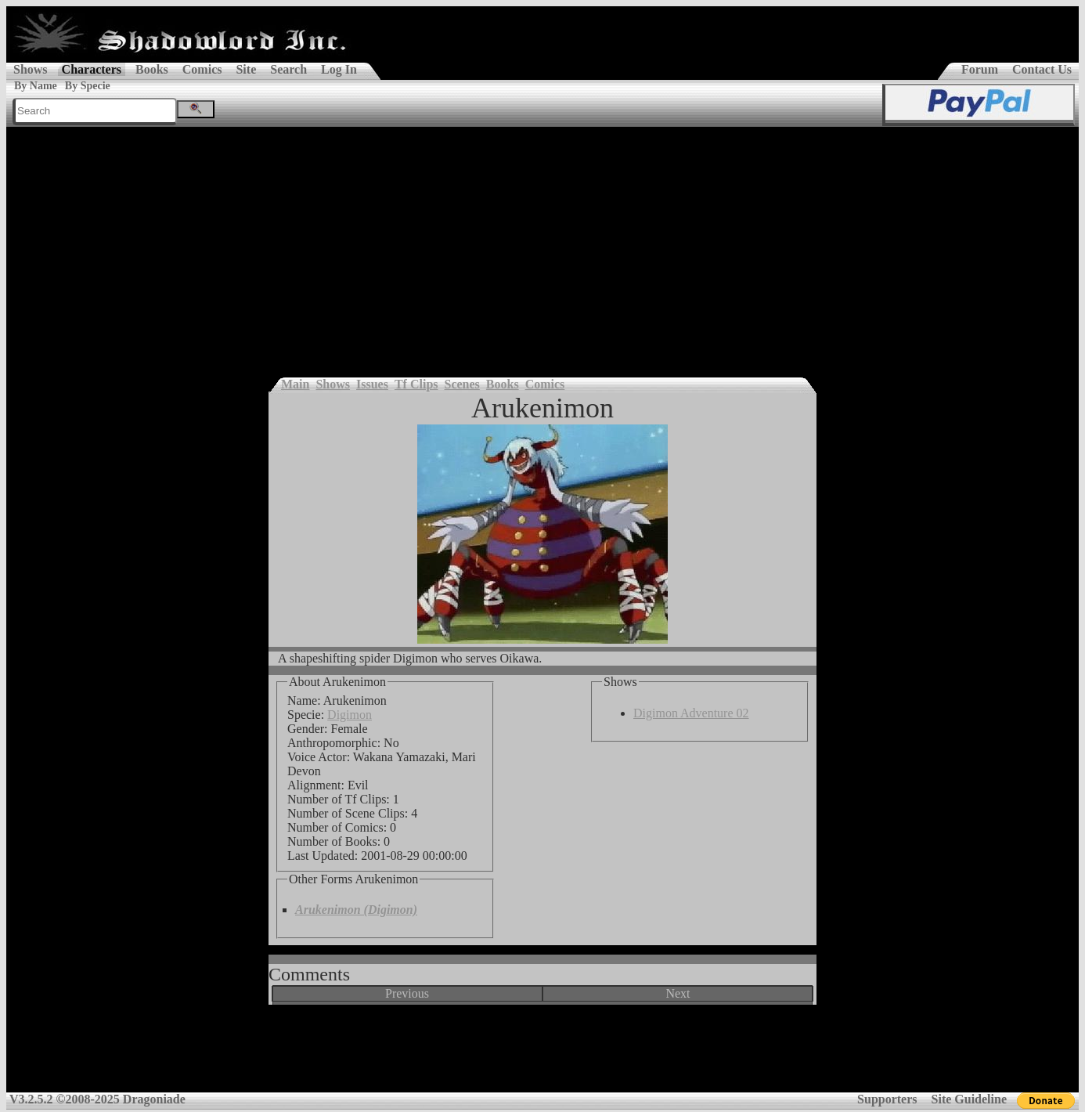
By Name (35, 86)
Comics (202, 69)
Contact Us (1042, 69)
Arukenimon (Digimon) (356, 909)
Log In (339, 69)
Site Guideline (969, 1099)
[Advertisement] (542, 244)
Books (151, 69)
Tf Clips (416, 384)
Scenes (462, 384)
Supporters (887, 1099)
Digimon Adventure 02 (691, 713)
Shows (30, 69)
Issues (372, 384)
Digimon (349, 714)
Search (288, 69)
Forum (979, 69)
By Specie (87, 86)
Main (295, 384)
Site (246, 69)
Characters (91, 69)
